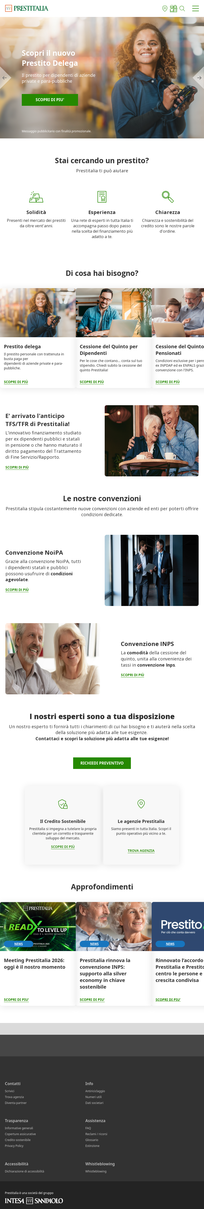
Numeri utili (93, 1097)
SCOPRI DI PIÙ (63, 846)
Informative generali (19, 1128)
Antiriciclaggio (95, 1091)
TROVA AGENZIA (141, 850)
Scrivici (9, 1091)
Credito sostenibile (18, 1140)
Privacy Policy (14, 1146)
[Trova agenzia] (164, 8)
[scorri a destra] (198, 77)
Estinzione (92, 1146)
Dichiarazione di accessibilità (24, 1171)
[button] (182, 8)
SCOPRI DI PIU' (168, 999)
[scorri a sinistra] (5, 77)
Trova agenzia (14, 1097)
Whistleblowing (95, 1171)
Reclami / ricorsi (96, 1134)
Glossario (91, 1140)
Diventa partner (16, 1103)
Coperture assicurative (20, 1134)
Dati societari (94, 1103)
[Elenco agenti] (173, 8)
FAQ (88, 1128)
